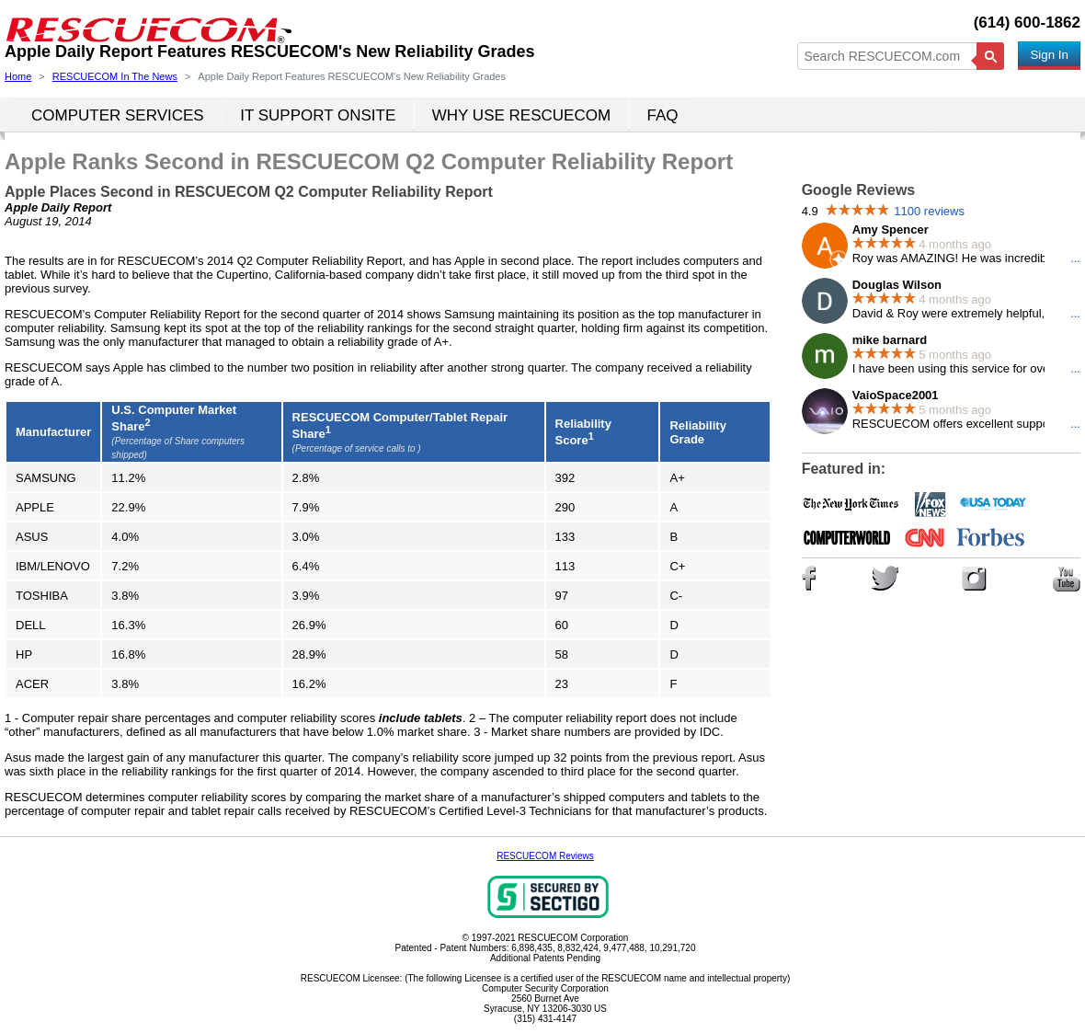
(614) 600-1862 (1027, 22)
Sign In (1049, 55)
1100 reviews (929, 211)
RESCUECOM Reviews (545, 856)
